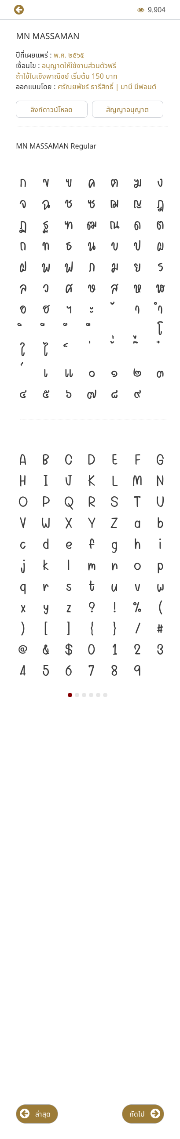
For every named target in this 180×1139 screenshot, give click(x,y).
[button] (15, 10)
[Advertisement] (90, 810)
